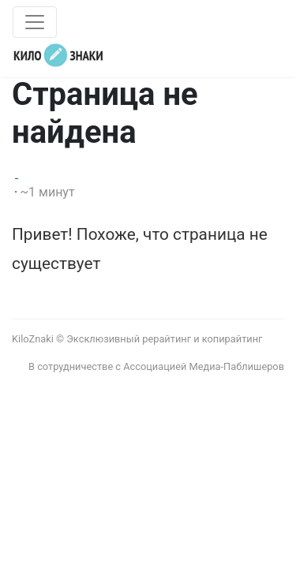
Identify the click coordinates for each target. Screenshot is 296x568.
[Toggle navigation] (35, 22)
